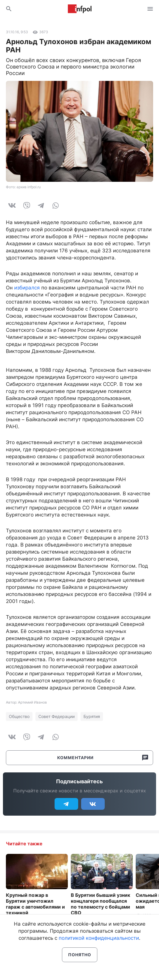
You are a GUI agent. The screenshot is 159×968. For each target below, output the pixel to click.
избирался (27, 288)
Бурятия (91, 716)
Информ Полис (79, 8)
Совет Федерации (56, 716)
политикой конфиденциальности (99, 938)
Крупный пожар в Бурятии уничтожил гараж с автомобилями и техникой (35, 904)
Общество (19, 716)
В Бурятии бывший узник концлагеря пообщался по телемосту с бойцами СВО (100, 904)
